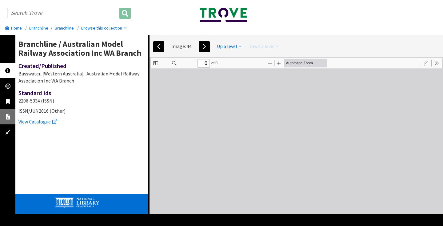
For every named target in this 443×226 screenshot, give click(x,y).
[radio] (425, 63)
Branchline (38, 28)
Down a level (263, 46)
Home (13, 28)
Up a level (229, 46)
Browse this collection (103, 28)
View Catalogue (37, 122)
